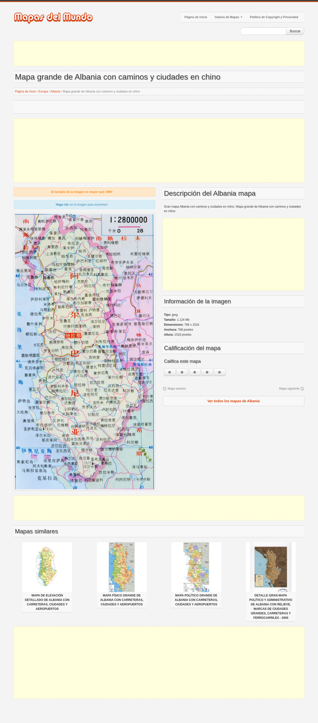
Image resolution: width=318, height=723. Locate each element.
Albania (55, 91)
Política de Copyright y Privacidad (274, 17)
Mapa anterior (177, 388)
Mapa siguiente (289, 388)
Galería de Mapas (228, 17)
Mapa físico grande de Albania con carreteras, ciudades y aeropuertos (121, 600)
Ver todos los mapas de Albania (233, 401)
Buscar (295, 31)
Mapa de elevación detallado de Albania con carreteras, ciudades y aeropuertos (47, 602)
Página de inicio (196, 17)
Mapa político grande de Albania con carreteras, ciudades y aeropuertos (196, 600)
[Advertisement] (159, 53)
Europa (43, 91)
